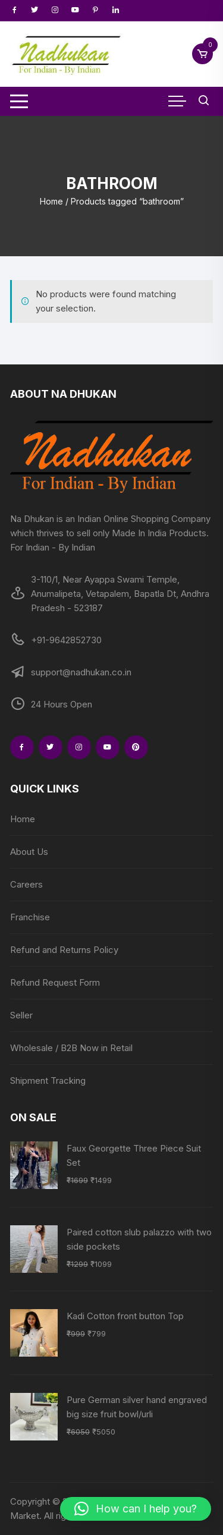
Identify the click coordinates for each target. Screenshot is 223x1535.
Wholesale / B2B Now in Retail (71, 1047)
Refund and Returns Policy (64, 949)
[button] (135, 1509)
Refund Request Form (55, 982)
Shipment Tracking (48, 1080)
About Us (29, 851)
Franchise (30, 917)
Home (51, 201)
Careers (26, 884)
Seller (21, 1015)
